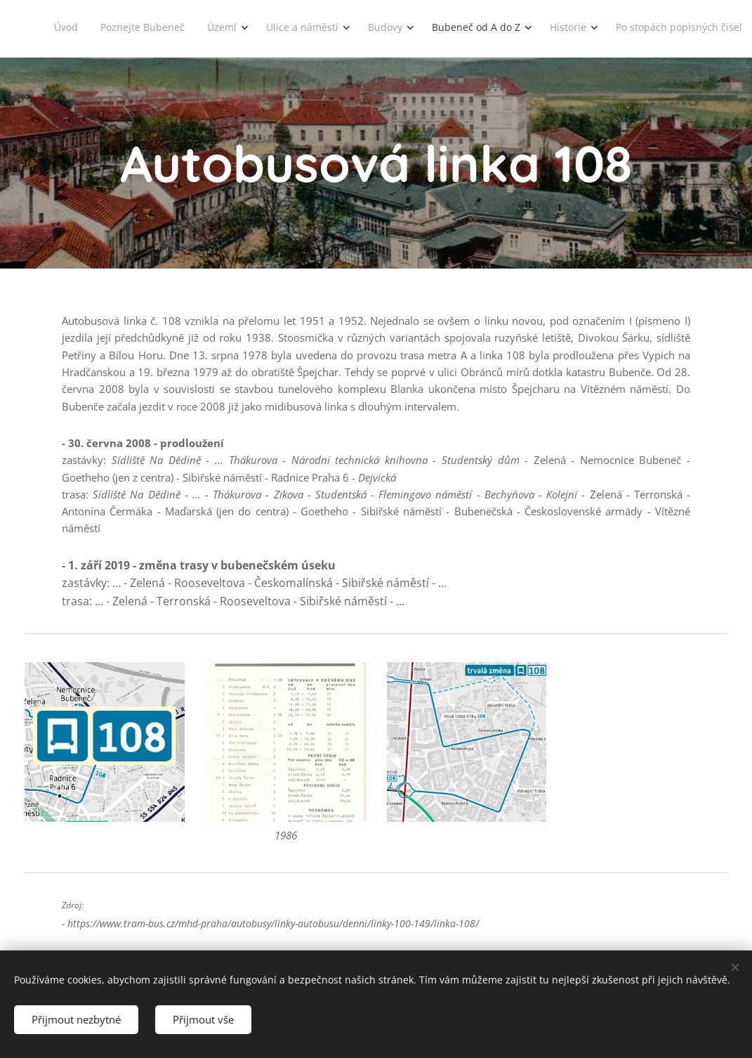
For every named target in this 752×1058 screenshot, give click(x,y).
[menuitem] (426, 28)
